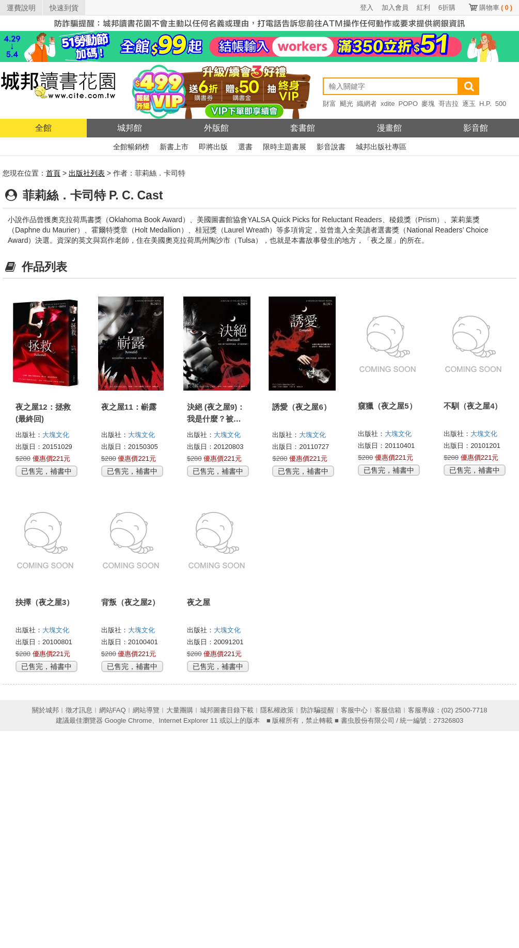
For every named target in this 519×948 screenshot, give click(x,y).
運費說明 (21, 8)
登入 (366, 7)
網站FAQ (112, 710)
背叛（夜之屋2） (130, 602)
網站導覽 (146, 710)
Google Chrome (128, 720)
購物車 (495, 7)
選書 (245, 147)
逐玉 (469, 103)
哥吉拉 (448, 103)
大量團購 (179, 710)
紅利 (423, 7)
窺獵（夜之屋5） (387, 405)
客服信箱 (387, 710)
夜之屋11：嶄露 (128, 406)
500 (501, 103)
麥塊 (428, 103)
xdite (388, 103)
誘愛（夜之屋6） (301, 406)
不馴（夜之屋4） (473, 405)
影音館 (475, 127)
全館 (43, 127)
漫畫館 (389, 127)
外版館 (216, 127)
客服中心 (354, 710)
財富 (329, 103)
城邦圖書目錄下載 (227, 710)
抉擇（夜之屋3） (44, 602)
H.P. (485, 103)
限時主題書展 (284, 147)
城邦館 (129, 127)
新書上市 (174, 147)
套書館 (302, 127)
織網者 (367, 103)
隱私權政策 (277, 710)
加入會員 (395, 7)
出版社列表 (87, 173)
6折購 (446, 7)
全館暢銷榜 (131, 147)
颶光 (346, 103)
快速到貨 (64, 8)
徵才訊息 (79, 710)
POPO (408, 103)
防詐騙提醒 (317, 710)
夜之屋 (198, 602)
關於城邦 (45, 710)
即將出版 (213, 147)
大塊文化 (55, 435)
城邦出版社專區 (381, 147)
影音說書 (331, 147)
